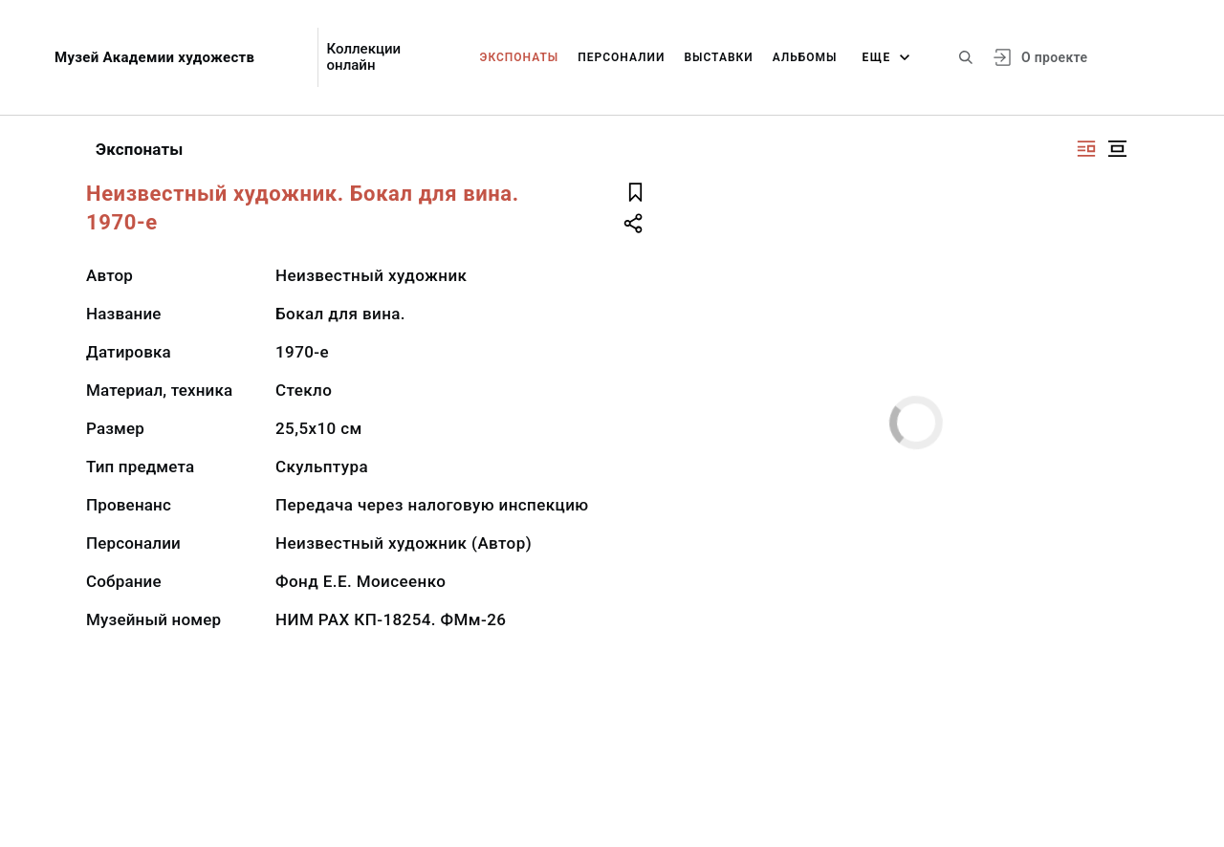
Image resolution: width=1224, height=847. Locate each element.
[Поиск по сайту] (965, 57)
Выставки (718, 57)
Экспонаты (519, 57)
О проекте (1054, 57)
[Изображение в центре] (1117, 148)
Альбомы (805, 57)
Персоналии (621, 57)
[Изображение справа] (1086, 148)
